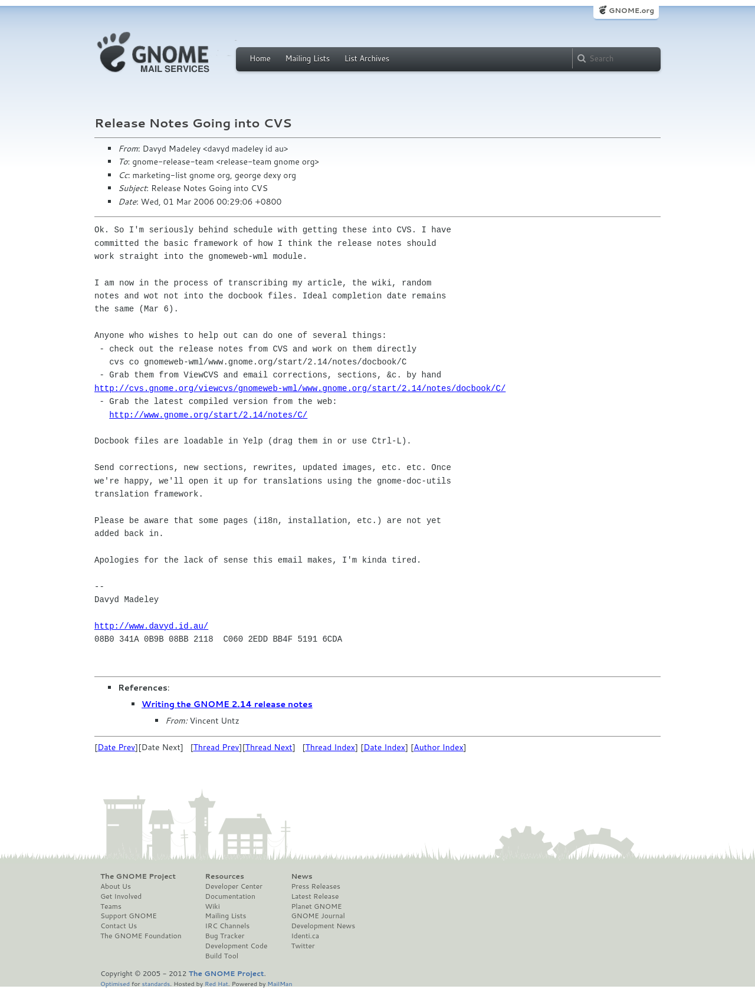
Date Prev (116, 747)
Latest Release (315, 896)
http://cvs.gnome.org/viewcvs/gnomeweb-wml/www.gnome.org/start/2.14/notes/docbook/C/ (299, 388)
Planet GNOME (316, 906)
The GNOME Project (138, 876)
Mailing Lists (307, 58)
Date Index (384, 747)
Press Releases (315, 886)
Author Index (438, 747)
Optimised (115, 983)
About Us (115, 886)
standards (156, 983)
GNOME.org (631, 10)
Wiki (212, 906)
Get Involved (121, 896)
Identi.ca (305, 936)
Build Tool (221, 956)
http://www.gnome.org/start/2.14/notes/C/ (208, 414)
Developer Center (233, 886)
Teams (111, 906)
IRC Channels (227, 926)
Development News (323, 926)
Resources (224, 876)
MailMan (279, 983)
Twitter (302, 946)
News (301, 876)
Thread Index (330, 747)
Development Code (236, 946)
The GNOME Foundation (141, 936)
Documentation (230, 896)
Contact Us (118, 926)
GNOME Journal (318, 916)
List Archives (366, 58)
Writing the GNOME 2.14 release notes (227, 704)
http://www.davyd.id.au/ (151, 626)
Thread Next (269, 747)
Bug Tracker (225, 936)
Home (260, 58)
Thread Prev (216, 747)
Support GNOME (128, 916)
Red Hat (216, 983)
